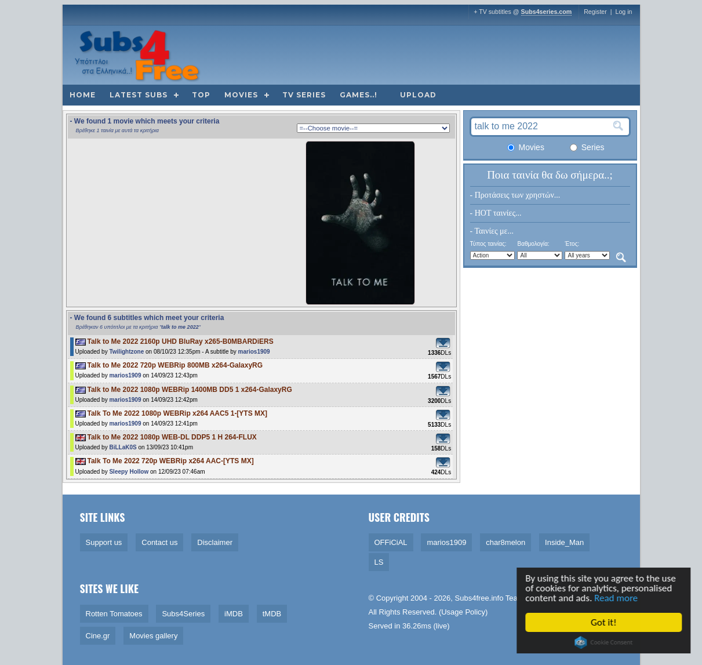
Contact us (159, 542)
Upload (418, 94)
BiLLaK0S (122, 447)
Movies (241, 94)
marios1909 (254, 351)
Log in (623, 11)
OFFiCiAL (391, 542)
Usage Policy (463, 612)
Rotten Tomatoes (114, 613)
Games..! (358, 94)
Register (595, 11)
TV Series (304, 94)
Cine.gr (98, 635)
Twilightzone (126, 351)
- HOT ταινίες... (496, 213)
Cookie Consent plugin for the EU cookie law (605, 642)
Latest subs (139, 94)
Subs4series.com (546, 11)
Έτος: (572, 244)
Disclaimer (214, 542)
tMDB (272, 613)
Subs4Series (183, 613)
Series (587, 147)
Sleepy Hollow (128, 471)
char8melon (505, 542)
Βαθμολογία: (533, 244)
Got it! (604, 622)
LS (379, 562)
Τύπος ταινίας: (488, 244)
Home (83, 94)
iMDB (233, 613)
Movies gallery (153, 635)
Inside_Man (564, 542)
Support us (104, 542)
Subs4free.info (479, 598)
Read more (617, 598)
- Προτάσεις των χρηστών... (515, 195)
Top (201, 94)
